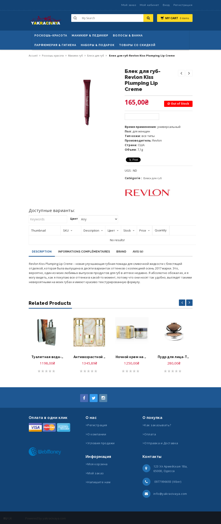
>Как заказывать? (156, 425)
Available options (142, 116)
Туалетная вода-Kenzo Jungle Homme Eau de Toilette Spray (47, 357)
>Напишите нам (98, 482)
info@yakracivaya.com (170, 494)
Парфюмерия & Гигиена (55, 45)
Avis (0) (138, 251)
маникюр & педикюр (90, 35)
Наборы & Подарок (97, 45)
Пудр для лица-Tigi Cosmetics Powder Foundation (174, 357)
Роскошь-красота (50, 35)
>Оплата (149, 434)
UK (10, 518)
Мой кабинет (149, 5)
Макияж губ (75, 55)
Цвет (74, 219)
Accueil (33, 55)
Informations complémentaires (84, 251)
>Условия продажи (101, 443)
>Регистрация (96, 425)
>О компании (96, 434)
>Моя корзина (97, 464)
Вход (166, 5)
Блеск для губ (95, 55)
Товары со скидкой (137, 45)
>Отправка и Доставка (160, 443)
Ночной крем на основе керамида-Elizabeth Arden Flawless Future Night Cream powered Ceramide (132, 357)
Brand (121, 251)
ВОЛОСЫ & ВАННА (128, 35)
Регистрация (183, 5)
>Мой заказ (95, 473)
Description (42, 251)
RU (5, 518)
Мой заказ (128, 5)
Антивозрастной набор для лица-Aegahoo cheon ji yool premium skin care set (90, 357)
